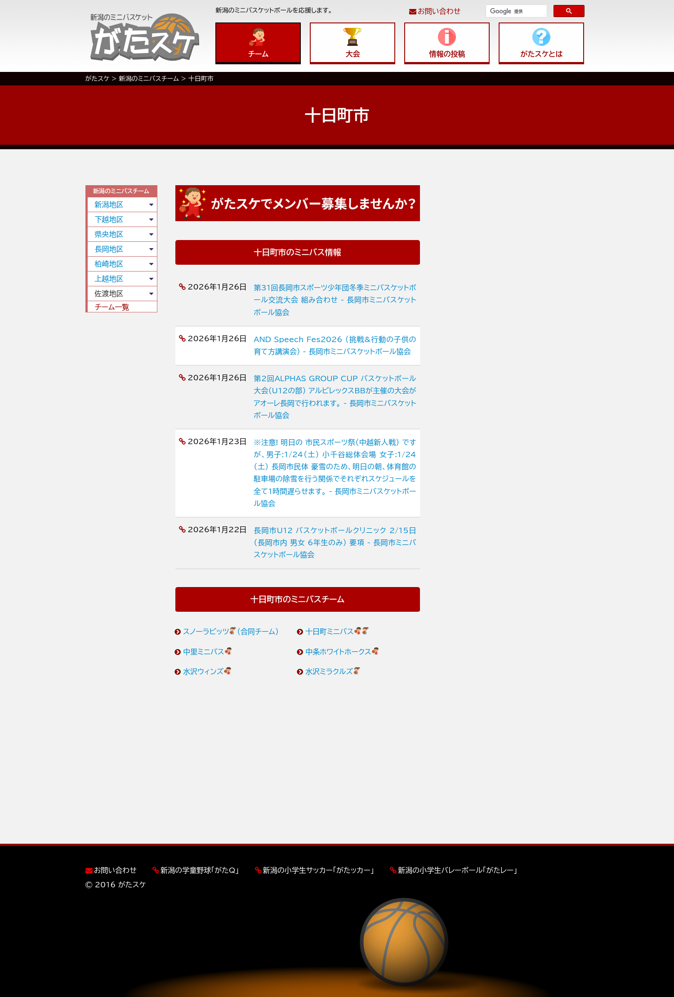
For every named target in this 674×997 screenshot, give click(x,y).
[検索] (515, 11)
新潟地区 (109, 204)
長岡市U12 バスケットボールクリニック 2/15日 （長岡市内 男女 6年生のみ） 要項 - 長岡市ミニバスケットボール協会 (335, 542)
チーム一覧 (112, 307)
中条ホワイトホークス (342, 651)
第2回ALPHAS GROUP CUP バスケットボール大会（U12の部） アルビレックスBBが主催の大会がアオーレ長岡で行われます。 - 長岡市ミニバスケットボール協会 (335, 397)
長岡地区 (109, 249)
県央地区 (109, 234)
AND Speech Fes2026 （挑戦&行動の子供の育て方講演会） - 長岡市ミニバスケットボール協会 (335, 345)
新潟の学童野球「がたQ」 (200, 870)
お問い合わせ (439, 11)
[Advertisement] (121, 456)
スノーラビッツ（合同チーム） (231, 631)
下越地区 (109, 219)
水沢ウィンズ (207, 671)
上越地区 (109, 278)
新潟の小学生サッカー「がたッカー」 (318, 870)
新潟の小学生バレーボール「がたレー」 (457, 870)
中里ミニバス (207, 651)
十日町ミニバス (338, 631)
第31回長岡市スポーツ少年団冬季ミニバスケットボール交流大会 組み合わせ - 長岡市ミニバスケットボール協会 (335, 300)
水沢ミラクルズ (333, 671)
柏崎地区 (109, 263)
